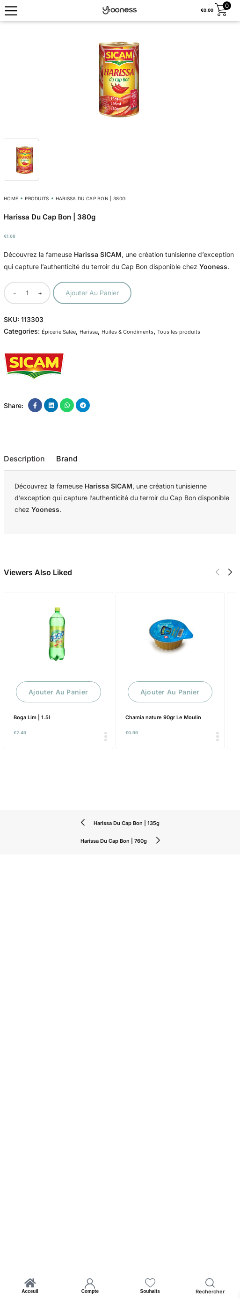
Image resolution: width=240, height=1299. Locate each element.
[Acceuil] (30, 1283)
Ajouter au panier (92, 293)
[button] (217, 572)
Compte (90, 1291)
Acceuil (30, 1291)
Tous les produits (178, 331)
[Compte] (90, 1283)
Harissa (89, 331)
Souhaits (150, 1291)
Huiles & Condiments (127, 331)
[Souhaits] (150, 1283)
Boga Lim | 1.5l (32, 717)
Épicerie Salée (59, 331)
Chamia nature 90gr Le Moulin (163, 717)
